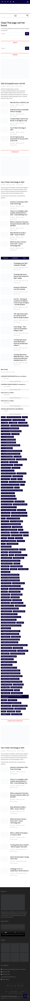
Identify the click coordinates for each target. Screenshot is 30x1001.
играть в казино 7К (6, 557)
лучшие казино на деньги (16, 588)
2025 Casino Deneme (7, 465)
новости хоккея (17, 600)
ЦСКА (3, 711)
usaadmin (3, 86)
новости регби (15, 597)
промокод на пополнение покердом (10, 670)
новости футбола (6, 600)
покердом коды (16, 636)
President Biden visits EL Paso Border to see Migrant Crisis (19, 120)
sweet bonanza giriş (16, 535)
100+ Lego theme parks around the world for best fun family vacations (21, 315)
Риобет (17, 690)
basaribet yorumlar (18, 476)
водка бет (4, 552)
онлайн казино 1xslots (17, 603)
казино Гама (5, 569)
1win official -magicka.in (19, 420)
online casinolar (5, 515)
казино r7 (17, 563)
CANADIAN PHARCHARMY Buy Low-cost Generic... (14, 376)
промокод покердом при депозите (10, 678)
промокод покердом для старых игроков (11, 676)
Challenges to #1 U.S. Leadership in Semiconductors (19, 870)
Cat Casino (4, 481)
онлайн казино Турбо (19, 611)
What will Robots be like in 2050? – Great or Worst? (18, 234)
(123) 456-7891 (5, 974)
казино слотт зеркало (18, 583)
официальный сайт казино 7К (9, 614)
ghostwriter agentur (14, 991)
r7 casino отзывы (6, 527)
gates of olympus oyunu (7, 501)
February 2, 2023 (20, 105)
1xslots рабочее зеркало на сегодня (10, 453)
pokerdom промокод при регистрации (11, 524)
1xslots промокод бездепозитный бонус (11, 451)
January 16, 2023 (20, 132)
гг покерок (4, 555)
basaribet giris (18, 465)
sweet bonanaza (5, 535)
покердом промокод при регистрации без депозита (14, 645)
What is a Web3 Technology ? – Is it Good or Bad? (19, 834)
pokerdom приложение (16, 521)
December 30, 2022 (21, 849)
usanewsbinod (5, 979)
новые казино (5, 603)
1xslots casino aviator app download (19, 425)
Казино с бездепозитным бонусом (10, 577)
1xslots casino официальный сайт (10, 428)
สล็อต (18, 711)
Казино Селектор (6, 583)
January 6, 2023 (19, 217)
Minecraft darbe (5, 512)
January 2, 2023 (21, 837)
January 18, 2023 (20, 123)
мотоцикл (4, 591)
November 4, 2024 (11, 372)
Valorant (4, 538)
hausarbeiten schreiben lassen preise (15, 993)
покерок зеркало (18, 648)
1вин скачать (13, 462)
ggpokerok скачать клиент (20, 504)
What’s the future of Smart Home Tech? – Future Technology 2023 (18, 244)
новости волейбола (16, 594)
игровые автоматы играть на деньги (10, 560)
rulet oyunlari (15, 532)
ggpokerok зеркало (6, 504)
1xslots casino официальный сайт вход (11, 431)
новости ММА (5, 597)
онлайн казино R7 (20, 605)
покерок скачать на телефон (9, 662)
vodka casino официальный (8, 541)
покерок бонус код (6, 648)
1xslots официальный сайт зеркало (10, 445)
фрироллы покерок (20, 708)
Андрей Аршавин (6, 546)
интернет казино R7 (6, 563)
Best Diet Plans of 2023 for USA (19, 102)
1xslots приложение (7, 448)
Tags (24, 258)
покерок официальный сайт (8, 650)
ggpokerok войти (19, 501)
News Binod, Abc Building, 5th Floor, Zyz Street (13, 969)
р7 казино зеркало (6, 684)
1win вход (4, 422)
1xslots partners (5, 434)
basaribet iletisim (6, 467)
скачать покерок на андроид (19, 705)
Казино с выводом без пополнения (10, 580)
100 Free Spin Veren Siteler (14, 417)
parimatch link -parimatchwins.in (19, 515)
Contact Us (22, 991)
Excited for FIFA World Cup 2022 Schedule (20, 288)
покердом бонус (6, 628)
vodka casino (19, 538)
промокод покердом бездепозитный (10, 673)
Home (6, 991)
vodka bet (11, 538)
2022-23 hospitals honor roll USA (13, 83)
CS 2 (22, 484)
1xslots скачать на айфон (8, 459)
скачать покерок (6, 705)
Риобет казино (5, 693)
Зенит (11, 555)
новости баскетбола (14, 591)
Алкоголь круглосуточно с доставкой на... (12, 409)
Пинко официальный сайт (8, 622)
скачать (4, 700)
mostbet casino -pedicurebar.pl (19, 512)
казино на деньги (23, 569)
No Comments (18, 86)
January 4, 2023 (19, 248)
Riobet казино (5, 532)
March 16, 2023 (10, 86)
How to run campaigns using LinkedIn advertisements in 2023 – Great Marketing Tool (18, 213)
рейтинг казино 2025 (7, 690)
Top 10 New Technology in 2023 (12, 182)
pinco (3, 518)
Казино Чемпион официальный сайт (10, 586)
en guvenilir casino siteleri (8, 493)
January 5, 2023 (19, 237)
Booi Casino (4, 369)
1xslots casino (5, 425)
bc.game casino (5, 479)
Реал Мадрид (5, 687)
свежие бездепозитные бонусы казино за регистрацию (12, 696)
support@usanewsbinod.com (8, 976)
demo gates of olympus (7, 487)
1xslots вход (15, 434)
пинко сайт (20, 622)
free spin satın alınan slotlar (8, 496)
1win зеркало (13, 422)
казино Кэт (13, 569)
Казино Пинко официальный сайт (10, 574)
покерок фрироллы (6, 664)
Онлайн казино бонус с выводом (10, 608)
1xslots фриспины (21, 459)
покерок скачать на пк (7, 659)
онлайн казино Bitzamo (7, 605)
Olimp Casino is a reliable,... (7, 392)
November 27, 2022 (23, 267)
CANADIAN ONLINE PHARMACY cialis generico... (13, 384)
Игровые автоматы (18, 557)
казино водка (5, 566)
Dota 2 (16, 487)
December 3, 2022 (23, 347)
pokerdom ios (5, 521)
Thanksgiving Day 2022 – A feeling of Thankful (21, 264)
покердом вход (5, 636)
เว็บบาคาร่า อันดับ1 (16, 714)
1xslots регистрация (7, 456)
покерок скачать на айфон (17, 653)
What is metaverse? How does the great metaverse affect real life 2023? (19, 224)
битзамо (22, 549)
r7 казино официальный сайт (9, 529)
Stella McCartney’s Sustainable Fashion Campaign (19, 110)
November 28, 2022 (23, 291)
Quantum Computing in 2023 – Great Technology (19, 203)
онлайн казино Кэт (6, 611)
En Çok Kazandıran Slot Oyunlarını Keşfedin (12, 490)
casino (19, 479)
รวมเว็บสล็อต (11, 711)
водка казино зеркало (15, 552)
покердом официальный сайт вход (10, 639)
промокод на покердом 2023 (9, 667)
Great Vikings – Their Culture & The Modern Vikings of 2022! (20, 328)
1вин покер (4, 462)
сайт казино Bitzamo (17, 693)
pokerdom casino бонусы (13, 518)
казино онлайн (5, 572)
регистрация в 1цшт (16, 687)
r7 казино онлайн (17, 527)
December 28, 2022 (21, 873)
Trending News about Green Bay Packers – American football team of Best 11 (21, 342)
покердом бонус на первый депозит (10, 631)
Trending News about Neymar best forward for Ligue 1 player (21, 276)
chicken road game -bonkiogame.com (10, 484)
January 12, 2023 (20, 143)
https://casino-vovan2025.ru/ (8, 510)
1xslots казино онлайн (7, 436)
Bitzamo (13, 479)
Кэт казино (4, 588)
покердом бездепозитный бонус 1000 (11, 625)
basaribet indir (16, 467)
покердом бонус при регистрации (10, 634)
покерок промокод (22, 650)
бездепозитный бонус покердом (9, 549)
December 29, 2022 (21, 861)
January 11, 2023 (20, 206)
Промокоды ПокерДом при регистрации (11, 681)
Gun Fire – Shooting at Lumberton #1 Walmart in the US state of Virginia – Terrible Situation (21, 301)
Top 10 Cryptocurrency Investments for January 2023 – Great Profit (19, 139)
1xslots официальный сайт (8, 442)
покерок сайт (5, 653)
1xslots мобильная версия (8, 439)
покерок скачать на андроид (9, 656)
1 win (3, 417)
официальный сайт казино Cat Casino (11, 617)
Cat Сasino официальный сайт (17, 481)
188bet (25, 417)
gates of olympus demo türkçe (8, 498)
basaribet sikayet (21, 473)
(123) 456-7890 (5, 971)
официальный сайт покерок (8, 619)
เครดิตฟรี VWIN (5, 714)
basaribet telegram (6, 476)
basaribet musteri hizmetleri (8, 473)
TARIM (25, 535)
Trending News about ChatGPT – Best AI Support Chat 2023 (19, 846)
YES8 (3, 543)
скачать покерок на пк (7, 708)
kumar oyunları (21, 510)
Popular (5, 258)
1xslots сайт (17, 456)
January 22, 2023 (20, 114)
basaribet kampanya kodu (7, 470)
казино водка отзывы (16, 566)
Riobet (20, 529)
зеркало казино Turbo (21, 555)
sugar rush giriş (24, 532)
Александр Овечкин (12, 543)
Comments (15, 258)
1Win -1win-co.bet (6, 420)
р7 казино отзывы (18, 684)
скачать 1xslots (12, 700)
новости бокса (5, 594)
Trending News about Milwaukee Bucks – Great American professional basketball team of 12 (21, 357)
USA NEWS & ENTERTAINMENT (9, 996)
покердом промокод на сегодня (9, 642)
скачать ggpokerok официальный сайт (11, 703)
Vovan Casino (21, 541)
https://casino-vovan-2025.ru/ (9, 507)
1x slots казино (22, 422)
